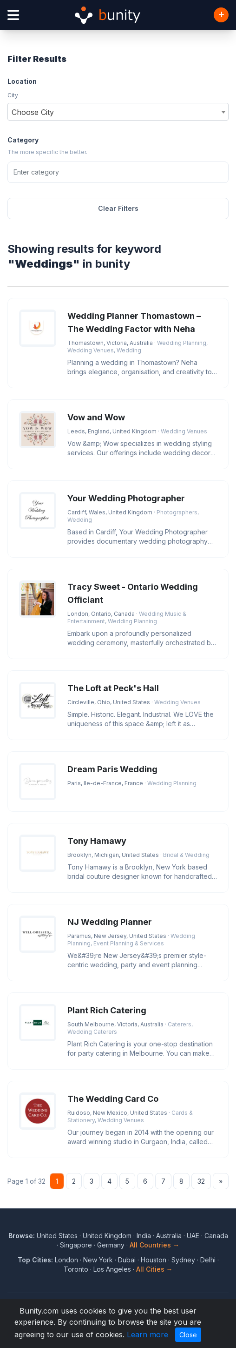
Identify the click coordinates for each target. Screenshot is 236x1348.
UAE (193, 1236)
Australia (169, 1236)
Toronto (76, 1269)
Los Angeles (112, 1269)
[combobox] (118, 112)
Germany (111, 1245)
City (12, 95)
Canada (216, 1236)
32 (201, 1181)
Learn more (147, 1334)
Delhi (208, 1260)
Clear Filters (118, 208)
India (144, 1236)
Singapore (76, 1245)
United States (57, 1236)
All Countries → (154, 1245)
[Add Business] (221, 14)
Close (188, 1335)
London (66, 1260)
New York (98, 1260)
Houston (153, 1260)
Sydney (183, 1260)
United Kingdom (107, 1236)
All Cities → (154, 1269)
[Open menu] (13, 15)
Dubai (127, 1260)
